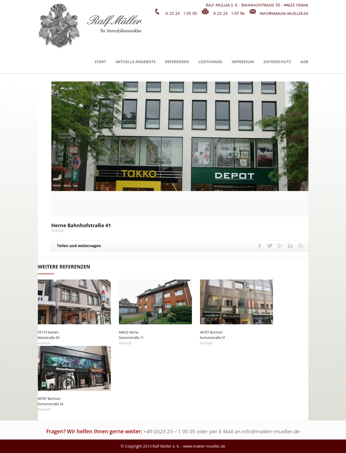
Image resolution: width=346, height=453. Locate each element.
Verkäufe (57, 230)
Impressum (243, 61)
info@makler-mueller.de (271, 431)
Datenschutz (277, 61)
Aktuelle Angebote (136, 61)
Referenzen (177, 61)
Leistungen (210, 61)
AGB (304, 61)
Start (100, 61)
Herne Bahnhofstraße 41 (81, 225)
